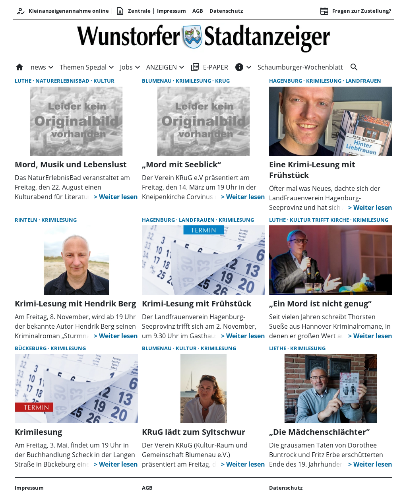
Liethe (278, 348)
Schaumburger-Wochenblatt (300, 67)
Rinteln (27, 219)
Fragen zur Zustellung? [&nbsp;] (355, 11)
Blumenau (157, 80)
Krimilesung (194, 80)
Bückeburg (31, 348)
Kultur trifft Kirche (320, 219)
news (38, 67)
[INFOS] (239, 67)
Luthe (24, 80)
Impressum (171, 10)
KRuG (222, 80)
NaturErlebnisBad (63, 80)
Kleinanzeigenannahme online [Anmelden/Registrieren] (62, 11)
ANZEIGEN (161, 67)
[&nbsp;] (352, 67)
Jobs (126, 67)
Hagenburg (286, 80)
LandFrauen (363, 80)
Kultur (103, 80)
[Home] (21, 67)
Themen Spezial (83, 67)
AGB (197, 10)
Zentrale (133, 11)
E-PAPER (209, 67)
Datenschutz (226, 10)
